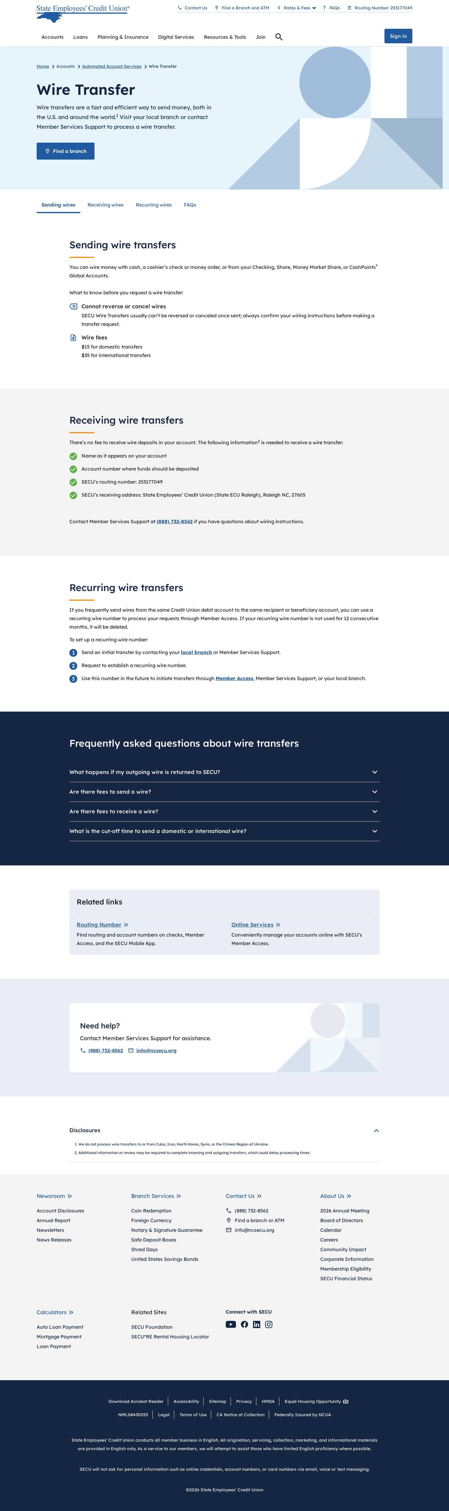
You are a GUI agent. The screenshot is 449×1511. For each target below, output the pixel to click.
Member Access (234, 678)
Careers (329, 1240)
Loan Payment (54, 1346)
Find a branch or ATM (255, 1220)
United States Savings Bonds (164, 1259)
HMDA (268, 1401)
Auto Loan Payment (60, 1327)
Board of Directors (341, 1220)
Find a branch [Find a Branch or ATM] (66, 151)
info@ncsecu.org (152, 1050)
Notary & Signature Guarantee (166, 1230)
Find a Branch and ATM (245, 8)
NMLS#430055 (133, 1414)
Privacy (244, 1401)
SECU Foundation (152, 1327)
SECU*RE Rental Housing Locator (170, 1337)
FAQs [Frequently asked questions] (334, 8)
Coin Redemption (151, 1211)
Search (279, 37)
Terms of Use (193, 1414)
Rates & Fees (297, 8)
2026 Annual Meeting (344, 1211)
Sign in (398, 36)
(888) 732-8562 (101, 1050)
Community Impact (343, 1249)
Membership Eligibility (345, 1269)
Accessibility (186, 1401)
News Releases (54, 1240)
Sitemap (217, 1401)
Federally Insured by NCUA (302, 1414)
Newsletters (50, 1230)
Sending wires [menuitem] (58, 205)
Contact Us (196, 8)
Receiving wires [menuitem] (106, 205)
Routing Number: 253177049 (383, 8)
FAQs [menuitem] (190, 205)
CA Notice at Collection (240, 1414)
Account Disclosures (60, 1211)
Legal (164, 1414)
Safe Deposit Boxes (153, 1240)
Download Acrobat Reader (138, 1401)
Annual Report (53, 1220)
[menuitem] (53, 36)
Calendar (330, 1230)
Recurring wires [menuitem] (154, 205)
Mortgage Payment (59, 1337)
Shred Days (144, 1249)
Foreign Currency (151, 1220)
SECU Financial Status (346, 1278)
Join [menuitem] (261, 37)
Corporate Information (347, 1259)
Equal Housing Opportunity (315, 1401)
